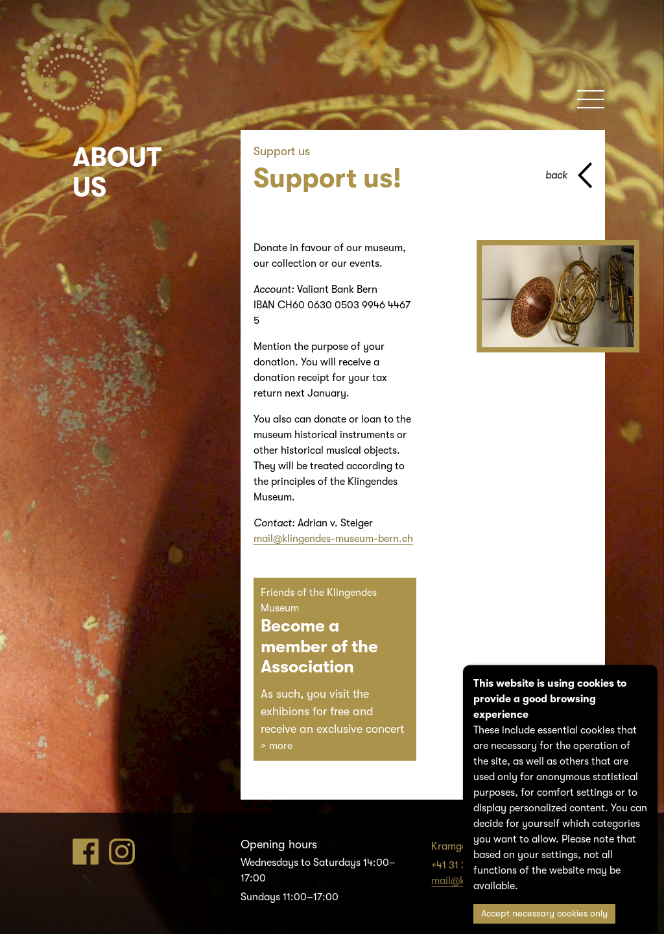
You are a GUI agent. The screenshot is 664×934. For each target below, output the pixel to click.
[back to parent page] (568, 175)
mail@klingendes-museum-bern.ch (333, 539)
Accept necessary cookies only (544, 913)
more (280, 746)
